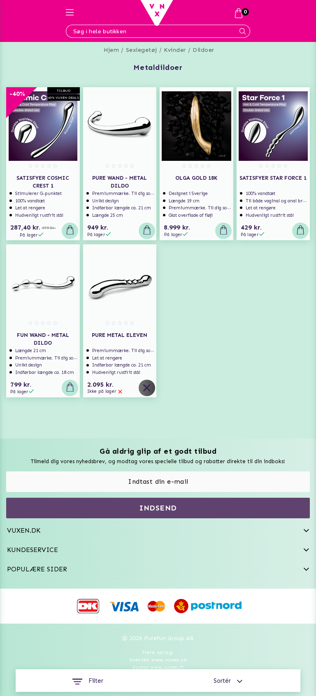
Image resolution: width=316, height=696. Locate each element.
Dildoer (203, 49)
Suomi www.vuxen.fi (158, 667)
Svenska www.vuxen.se (158, 660)
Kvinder (175, 49)
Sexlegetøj (141, 49)
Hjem (111, 49)
